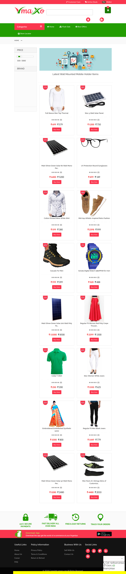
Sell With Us (69, 550)
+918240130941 (117, 563)
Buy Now (57, 129)
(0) (61, 120)
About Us (18, 554)
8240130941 (109, 568)
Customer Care (73, 2)
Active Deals (91, 2)
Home (16, 550)
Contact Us (68, 554)
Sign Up (105, 19)
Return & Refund (38, 558)
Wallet (107, 2)
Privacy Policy (36, 550)
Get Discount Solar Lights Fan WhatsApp (29, 572)
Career (17, 558)
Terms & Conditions (39, 554)
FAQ (16, 562)
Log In (91, 19)
